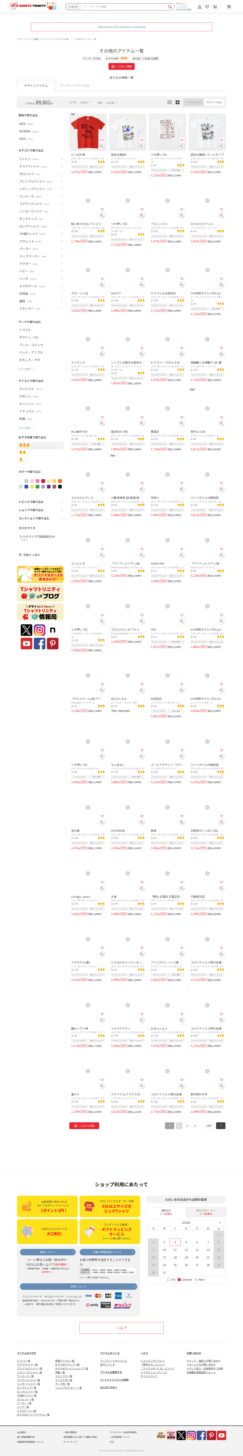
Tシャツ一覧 (23, 1360)
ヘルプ (122, 1327)
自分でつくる (107, 1364)
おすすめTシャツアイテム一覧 (33, 1414)
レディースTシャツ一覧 (29, 1372)
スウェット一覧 (25, 1399)
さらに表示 (24, 369)
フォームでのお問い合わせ (201, 1364)
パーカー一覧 (24, 1403)
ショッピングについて (153, 1360)
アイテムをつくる (110, 1353)
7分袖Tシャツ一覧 (27, 1395)
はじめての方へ (108, 1387)
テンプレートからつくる (113, 1360)
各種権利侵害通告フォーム (201, 1372)
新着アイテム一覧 (65, 1360)
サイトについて (149, 1376)
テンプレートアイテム (75, 85)
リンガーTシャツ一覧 (28, 1383)
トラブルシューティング (154, 1372)
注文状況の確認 (184, 9)
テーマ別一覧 (62, 1383)
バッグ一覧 (23, 1407)
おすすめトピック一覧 (67, 1364)
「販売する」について (153, 1364)
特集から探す (31, 555)
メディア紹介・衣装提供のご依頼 (205, 1368)
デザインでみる (214, 102)
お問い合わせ (194, 1353)
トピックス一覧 (63, 1376)
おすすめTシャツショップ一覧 (71, 1368)
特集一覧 (60, 1372)
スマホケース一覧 (26, 1411)
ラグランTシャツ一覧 (28, 1380)
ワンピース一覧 (25, 1376)
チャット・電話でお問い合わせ (204, 1360)
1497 (209, 1126)
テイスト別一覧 (63, 1380)
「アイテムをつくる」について (157, 1368)
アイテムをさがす (26, 1353)
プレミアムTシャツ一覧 (29, 1368)
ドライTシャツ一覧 (27, 1364)
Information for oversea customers (121, 27)
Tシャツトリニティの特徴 (114, 1380)
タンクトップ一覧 (26, 1387)
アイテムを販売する (111, 1372)
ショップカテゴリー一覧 (68, 1387)
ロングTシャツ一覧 (27, 1391)
